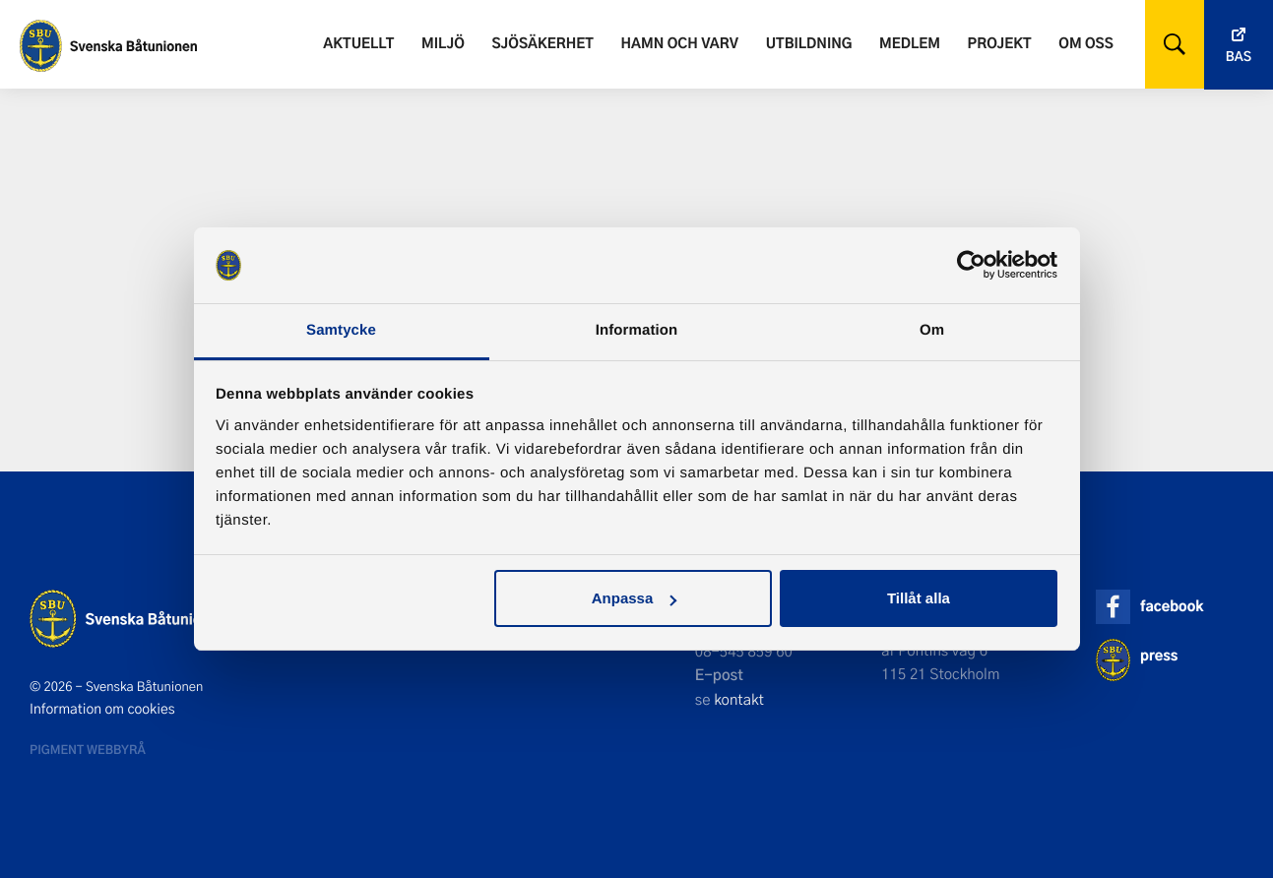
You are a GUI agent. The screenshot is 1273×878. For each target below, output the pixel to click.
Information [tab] (637, 330)
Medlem (909, 42)
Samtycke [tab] (341, 330)
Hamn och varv (679, 42)
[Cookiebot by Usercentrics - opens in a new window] (971, 266)
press (1159, 655)
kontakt (739, 699)
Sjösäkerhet (542, 42)
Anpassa (634, 598)
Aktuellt (358, 42)
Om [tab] (932, 330)
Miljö (443, 42)
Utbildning (809, 42)
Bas (1238, 56)
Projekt (1000, 42)
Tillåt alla (918, 598)
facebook (1171, 605)
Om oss (1085, 42)
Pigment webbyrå (88, 749)
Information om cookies (102, 709)
